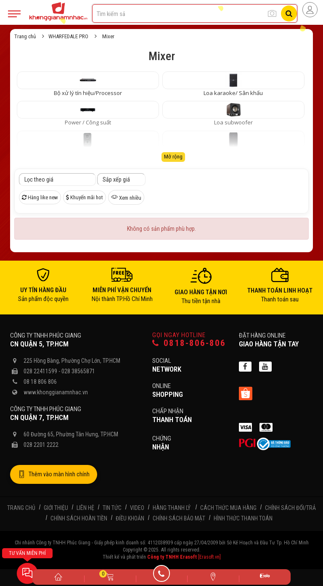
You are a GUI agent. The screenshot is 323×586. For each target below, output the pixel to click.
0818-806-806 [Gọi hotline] (189, 343)
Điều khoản (130, 518)
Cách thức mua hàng (228, 507)
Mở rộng (173, 156)
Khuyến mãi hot (84, 197)
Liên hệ (85, 507)
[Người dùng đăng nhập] (310, 9)
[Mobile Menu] (14, 13)
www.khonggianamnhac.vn (56, 392)
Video (137, 507)
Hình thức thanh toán (243, 518)
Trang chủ (25, 36)
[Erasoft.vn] (209, 557)
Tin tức (112, 507)
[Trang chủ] (58, 576)
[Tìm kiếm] (289, 13)
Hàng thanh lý (172, 507)
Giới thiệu (56, 507)
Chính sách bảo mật (179, 518)
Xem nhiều (126, 197)
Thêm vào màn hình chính (54, 474)
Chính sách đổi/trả (290, 507)
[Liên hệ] (213, 576)
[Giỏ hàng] (110, 576)
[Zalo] (265, 577)
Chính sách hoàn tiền (78, 518)
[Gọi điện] (162, 576)
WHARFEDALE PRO (68, 36)
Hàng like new (40, 197)
